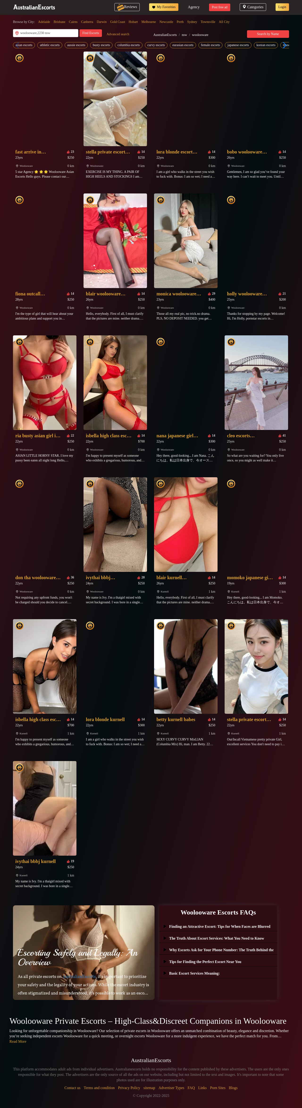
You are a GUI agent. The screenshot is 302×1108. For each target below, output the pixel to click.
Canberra (87, 22)
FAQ (191, 1088)
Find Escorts (90, 33)
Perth (180, 22)
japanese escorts (238, 45)
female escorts (210, 45)
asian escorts (24, 45)
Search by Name (268, 34)
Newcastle (166, 22)
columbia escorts (128, 45)
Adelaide (44, 22)
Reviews (127, 7)
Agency (194, 7)
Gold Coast (117, 22)
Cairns (73, 22)
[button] (283, 45)
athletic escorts (50, 45)
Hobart (133, 22)
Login (282, 7)
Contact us (72, 1088)
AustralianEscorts (165, 35)
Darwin (102, 22)
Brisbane (59, 22)
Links (202, 1088)
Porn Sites (217, 1088)
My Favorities (164, 7)
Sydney (192, 22)
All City (224, 22)
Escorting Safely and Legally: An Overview (77, 957)
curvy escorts (156, 45)
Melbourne (148, 22)
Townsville (208, 22)
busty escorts (101, 45)
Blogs (233, 1088)
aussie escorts (76, 45)
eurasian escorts (182, 45)
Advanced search (118, 34)
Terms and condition (99, 1088)
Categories (252, 7)
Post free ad (219, 7)
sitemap (149, 1088)
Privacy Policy (129, 1088)
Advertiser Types (171, 1088)
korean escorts (265, 45)
